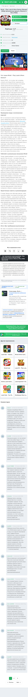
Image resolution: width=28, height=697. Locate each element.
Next (19, 682)
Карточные (15, 37)
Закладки (16, 23)
